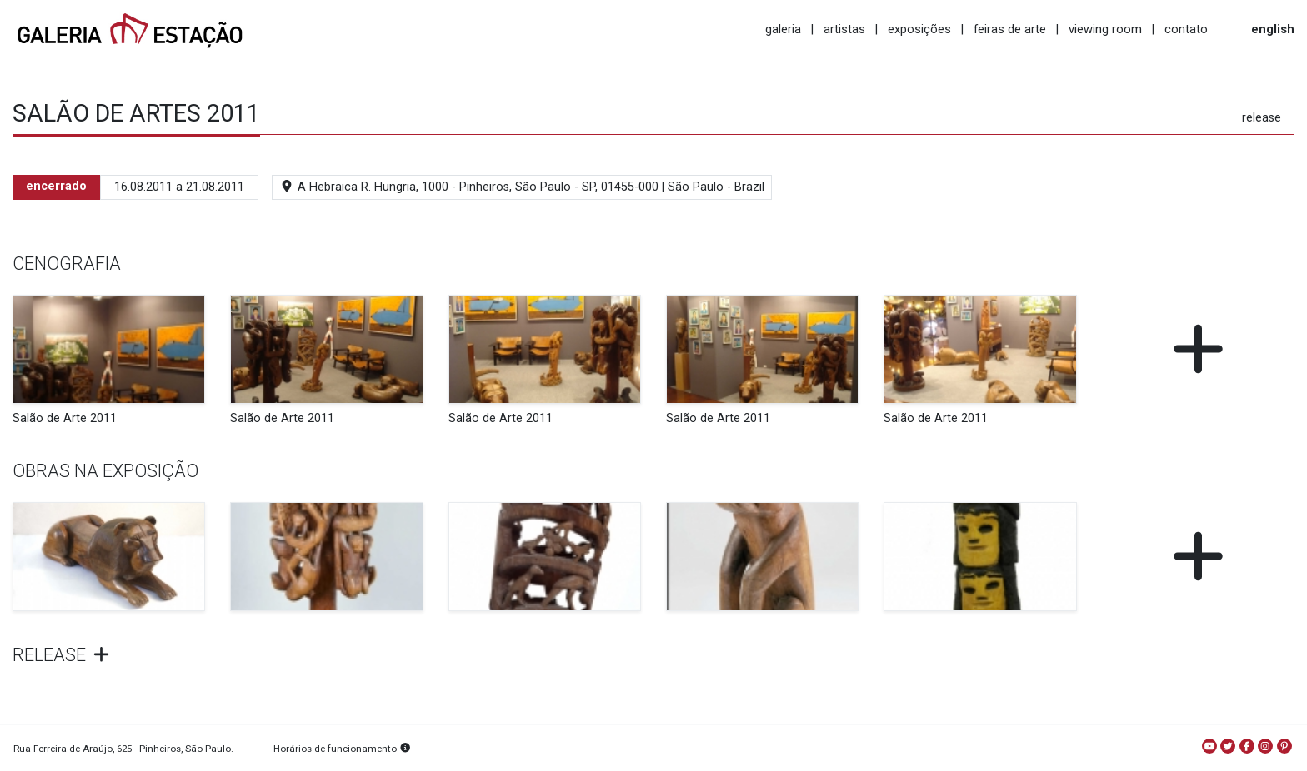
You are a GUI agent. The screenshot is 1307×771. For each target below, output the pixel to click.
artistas (844, 29)
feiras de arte (1010, 29)
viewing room (1105, 29)
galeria (783, 29)
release (1261, 118)
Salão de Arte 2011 (65, 418)
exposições (919, 29)
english (1272, 29)
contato (1186, 29)
